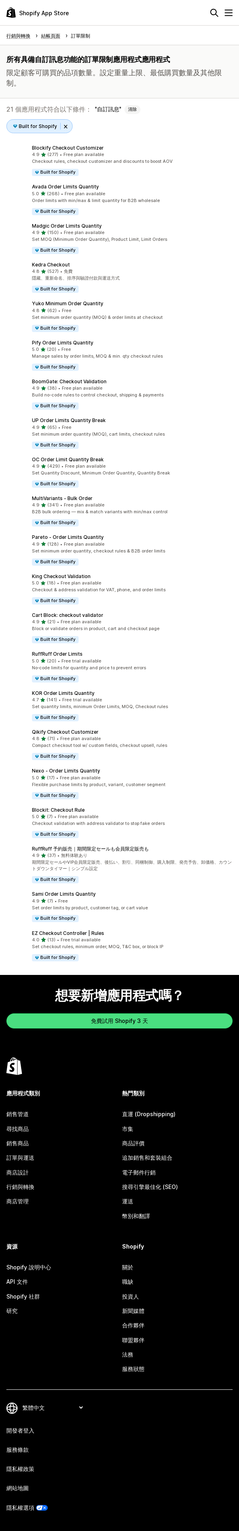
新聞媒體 (133, 1310)
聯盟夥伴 (133, 1340)
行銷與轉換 (20, 1186)
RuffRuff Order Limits (57, 654)
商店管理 (17, 1201)
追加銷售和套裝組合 (147, 1157)
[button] (119, 160)
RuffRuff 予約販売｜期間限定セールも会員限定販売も (90, 849)
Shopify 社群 (23, 1296)
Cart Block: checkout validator (67, 615)
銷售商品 (17, 1143)
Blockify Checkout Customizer (68, 148)
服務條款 (17, 1449)
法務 (127, 1354)
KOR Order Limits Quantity (63, 693)
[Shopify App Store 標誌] (37, 12)
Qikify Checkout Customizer (65, 732)
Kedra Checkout (51, 265)
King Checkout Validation (61, 576)
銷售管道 (17, 1114)
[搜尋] (214, 13)
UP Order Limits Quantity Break (69, 420)
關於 (127, 1267)
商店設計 (17, 1172)
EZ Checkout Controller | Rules (68, 933)
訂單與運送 (20, 1157)
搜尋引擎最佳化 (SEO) (150, 1186)
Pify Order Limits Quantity (62, 343)
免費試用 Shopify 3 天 (119, 1020)
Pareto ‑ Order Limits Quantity (68, 537)
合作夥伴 (133, 1325)
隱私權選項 (20, 1507)
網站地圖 (17, 1488)
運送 (127, 1201)
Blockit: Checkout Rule (58, 810)
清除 (132, 109)
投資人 (130, 1296)
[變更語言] (52, 1407)
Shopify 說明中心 (28, 1267)
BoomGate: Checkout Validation (69, 381)
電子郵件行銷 (139, 1172)
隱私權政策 (20, 1468)
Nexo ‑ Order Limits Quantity (66, 771)
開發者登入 (20, 1430)
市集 (127, 1128)
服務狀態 (133, 1368)
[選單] (229, 13)
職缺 (127, 1281)
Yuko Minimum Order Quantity (67, 303)
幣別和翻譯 (136, 1216)
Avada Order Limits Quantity (65, 187)
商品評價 (133, 1143)
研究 (12, 1310)
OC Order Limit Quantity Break (68, 459)
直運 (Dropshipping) (149, 1114)
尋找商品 (17, 1128)
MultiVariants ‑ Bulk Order (62, 498)
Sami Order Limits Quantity (64, 894)
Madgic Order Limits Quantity (67, 226)
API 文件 (17, 1281)
